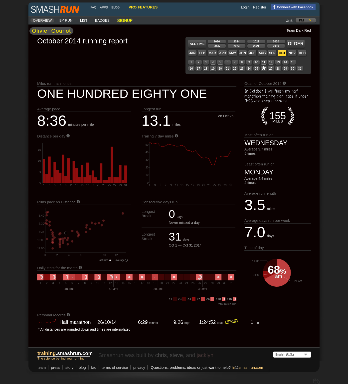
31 (299, 68)
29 (285, 68)
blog (115, 7)
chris (161, 355)
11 (263, 62)
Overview (42, 20)
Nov (292, 53)
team (41, 367)
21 (227, 68)
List (84, 20)
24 (249, 68)
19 (212, 68)
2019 (276, 45)
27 (270, 68)
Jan (192, 53)
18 (205, 68)
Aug (262, 53)
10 (256, 62)
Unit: (289, 20)
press (55, 367)
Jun (242, 53)
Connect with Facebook (292, 6)
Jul (252, 53)
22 (234, 68)
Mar (212, 53)
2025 (217, 45)
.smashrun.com (65, 353)
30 (292, 68)
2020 (276, 41)
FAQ (93, 7)
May (232, 53)
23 (241, 68)
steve (176, 355)
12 (270, 62)
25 (256, 68)
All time (197, 44)
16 (191, 68)
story (69, 367)
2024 (236, 41)
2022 (256, 41)
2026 (217, 41)
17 (198, 68)
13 (278, 62)
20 (220, 68)
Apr (222, 53)
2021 (256, 45)
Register (259, 7)
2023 (236, 45)
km (301, 20)
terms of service (115, 367)
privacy (139, 367)
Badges (102, 20)
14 (285, 62)
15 (292, 62)
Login (245, 7)
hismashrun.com (247, 367)
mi (310, 20)
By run (66, 20)
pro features (143, 7)
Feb (202, 53)
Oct (282, 53)
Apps (104, 7)
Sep (272, 53)
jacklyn (205, 355)
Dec (302, 53)
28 (278, 68)
